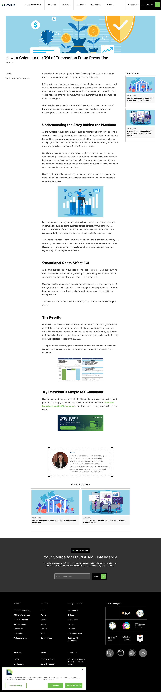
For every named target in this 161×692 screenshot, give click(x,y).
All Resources (73, 610)
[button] (66, 5)
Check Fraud (19, 633)
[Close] (82, 669)
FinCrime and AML (21, 638)
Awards (44, 619)
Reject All (55, 686)
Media (43, 624)
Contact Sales (46, 638)
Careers (44, 629)
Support (44, 633)
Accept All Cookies (74, 686)
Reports (71, 624)
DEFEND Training (47, 659)
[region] (44, 678)
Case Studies (73, 619)
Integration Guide (75, 633)
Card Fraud (18, 629)
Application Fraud (21, 619)
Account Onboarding (22, 610)
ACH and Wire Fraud (22, 615)
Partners (44, 615)
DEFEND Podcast (47, 664)
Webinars (71, 629)
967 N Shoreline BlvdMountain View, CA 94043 (76, 661)
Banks (16, 659)
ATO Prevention (20, 624)
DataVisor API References (73, 639)
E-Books (71, 615)
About (43, 610)
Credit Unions (19, 664)
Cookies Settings (15, 686)
